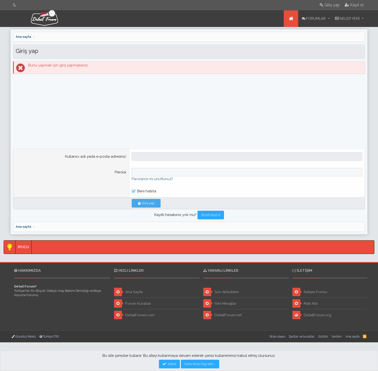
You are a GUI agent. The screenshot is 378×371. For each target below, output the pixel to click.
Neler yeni (350, 18)
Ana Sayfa (128, 292)
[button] (329, 18)
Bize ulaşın (277, 336)
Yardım (336, 336)
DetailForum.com (134, 315)
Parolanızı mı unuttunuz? (152, 179)
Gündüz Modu (24, 336)
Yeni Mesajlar (219, 303)
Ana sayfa (291, 18)
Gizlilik (323, 336)
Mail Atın (305, 303)
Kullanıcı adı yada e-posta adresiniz (95, 156)
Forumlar (316, 18)
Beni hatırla (146, 191)
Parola (120, 172)
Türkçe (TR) (49, 336)
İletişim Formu (309, 292)
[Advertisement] (189, 112)
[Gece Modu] (15, 5)
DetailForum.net (222, 315)
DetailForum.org (311, 315)
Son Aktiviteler (221, 292)
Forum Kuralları (132, 303)
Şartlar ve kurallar (302, 336)
